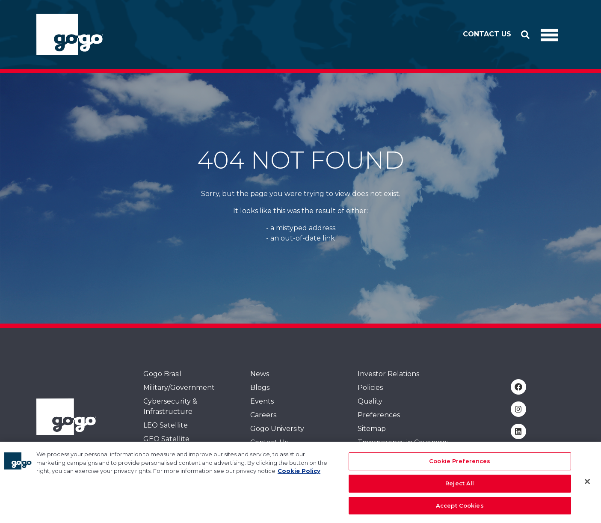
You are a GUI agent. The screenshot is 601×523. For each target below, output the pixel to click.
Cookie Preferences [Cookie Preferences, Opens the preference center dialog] (459, 465)
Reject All (459, 487)
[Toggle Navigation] (549, 34)
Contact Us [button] (487, 34)
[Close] (587, 485)
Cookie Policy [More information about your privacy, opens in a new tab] (299, 475)
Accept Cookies (460, 509)
